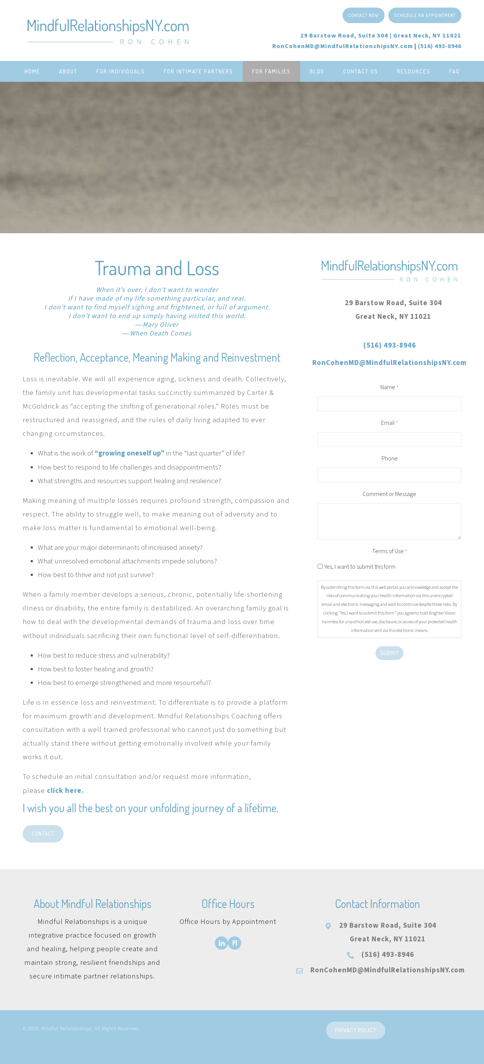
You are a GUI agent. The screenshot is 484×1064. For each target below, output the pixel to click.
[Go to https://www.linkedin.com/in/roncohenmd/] (221, 943)
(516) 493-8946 (389, 345)
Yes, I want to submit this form (360, 566)
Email (389, 423)
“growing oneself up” (129, 453)
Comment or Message (389, 494)
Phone (390, 458)
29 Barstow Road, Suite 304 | (380, 35)
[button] (364, 15)
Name (389, 388)
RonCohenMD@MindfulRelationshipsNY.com (342, 46)
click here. (65, 791)
